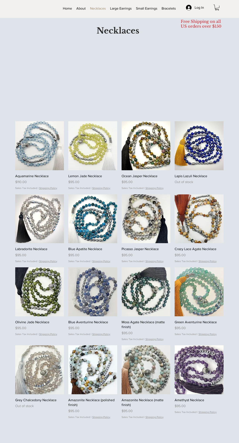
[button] (217, 7)
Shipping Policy (48, 188)
